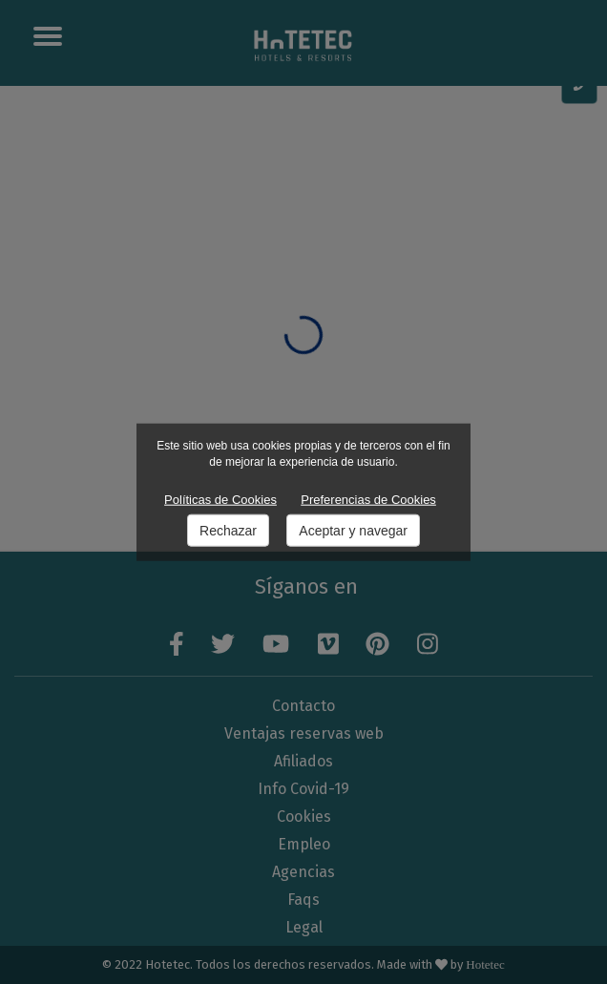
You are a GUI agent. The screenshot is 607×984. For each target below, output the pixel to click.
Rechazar (228, 530)
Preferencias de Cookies (368, 499)
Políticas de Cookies (220, 499)
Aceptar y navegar (353, 530)
